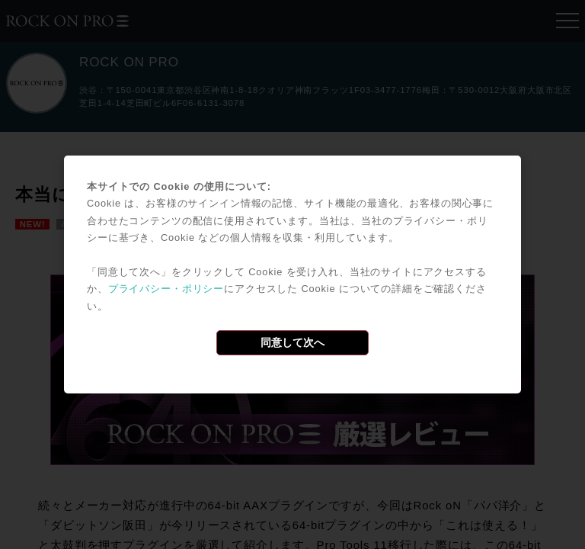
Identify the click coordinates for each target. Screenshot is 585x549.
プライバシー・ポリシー (166, 288)
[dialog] (292, 274)
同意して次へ (292, 342)
